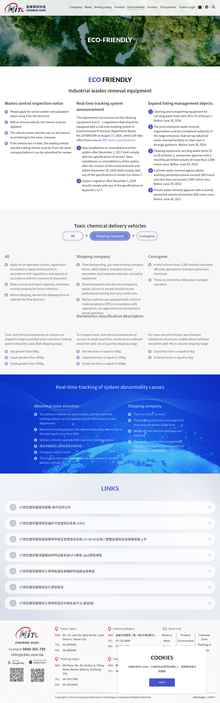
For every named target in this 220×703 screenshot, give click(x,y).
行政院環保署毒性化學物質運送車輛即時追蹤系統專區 (57, 578)
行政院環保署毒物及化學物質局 (41, 594)
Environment (136, 7)
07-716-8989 (123, 640)
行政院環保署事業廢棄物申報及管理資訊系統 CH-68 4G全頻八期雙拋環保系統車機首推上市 (83, 546)
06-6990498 (69, 650)
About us (167, 635)
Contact (152, 7)
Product (119, 7)
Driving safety (103, 7)
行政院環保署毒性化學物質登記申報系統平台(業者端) (57, 610)
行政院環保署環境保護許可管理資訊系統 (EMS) (52, 530)
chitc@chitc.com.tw (27, 654)
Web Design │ (200, 697)
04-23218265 (70, 684)
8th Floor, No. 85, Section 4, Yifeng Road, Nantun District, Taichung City (83, 669)
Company (76, 7)
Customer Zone (204, 637)
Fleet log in (204, 644)
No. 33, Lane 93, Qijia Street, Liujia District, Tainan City (83, 637)
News (88, 7)
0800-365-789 (34, 649)
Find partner (168, 7)
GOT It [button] (162, 682)
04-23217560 (70, 679)
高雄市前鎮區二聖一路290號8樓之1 (135, 635)
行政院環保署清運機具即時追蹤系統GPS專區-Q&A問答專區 (61, 562)
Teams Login (187, 7)
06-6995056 (69, 644)
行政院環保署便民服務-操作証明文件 (45, 514)
